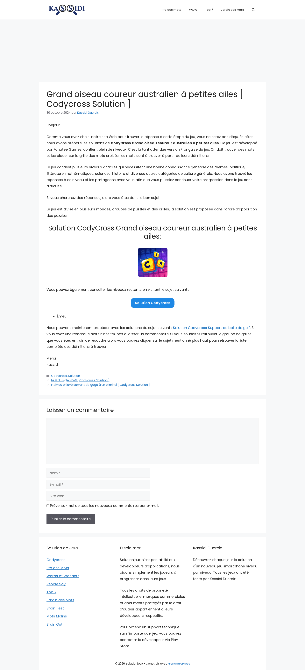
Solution (74, 376)
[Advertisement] (152, 48)
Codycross (59, 376)
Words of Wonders (62, 575)
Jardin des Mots (232, 10)
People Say (56, 584)
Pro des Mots (57, 567)
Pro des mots (171, 10)
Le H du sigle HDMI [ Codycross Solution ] (80, 380)
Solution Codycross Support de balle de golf (211, 327)
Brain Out (54, 624)
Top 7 (209, 10)
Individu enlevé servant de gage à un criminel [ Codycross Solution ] (100, 385)
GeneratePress (179, 663)
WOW (193, 10)
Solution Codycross (152, 302)
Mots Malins (56, 616)
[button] (253, 10)
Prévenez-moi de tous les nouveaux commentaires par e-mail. (104, 505)
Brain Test (55, 608)
